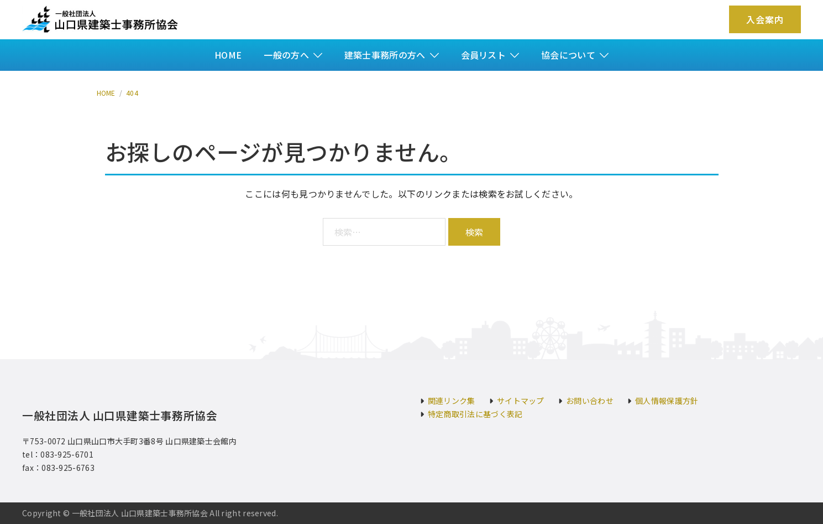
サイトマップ (520, 400)
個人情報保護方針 (666, 400)
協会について (568, 54)
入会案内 (765, 19)
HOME (228, 54)
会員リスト (483, 54)
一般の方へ (286, 54)
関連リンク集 (451, 400)
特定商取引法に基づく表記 (475, 413)
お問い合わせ (590, 400)
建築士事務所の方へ (385, 54)
